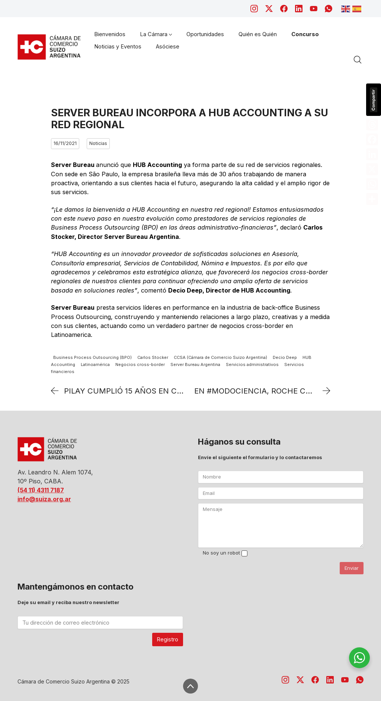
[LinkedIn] (298, 8)
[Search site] (357, 60)
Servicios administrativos (252, 364)
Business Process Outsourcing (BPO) (92, 357)
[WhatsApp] (328, 8)
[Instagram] (254, 8)
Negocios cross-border (140, 364)
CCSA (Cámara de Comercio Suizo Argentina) (220, 357)
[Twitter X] (269, 8)
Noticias (98, 143)
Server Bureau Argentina (195, 364)
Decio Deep (285, 357)
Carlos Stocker (152, 357)
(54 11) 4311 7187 (40, 490)
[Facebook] (284, 8)
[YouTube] (313, 8)
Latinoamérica (95, 364)
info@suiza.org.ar (44, 499)
